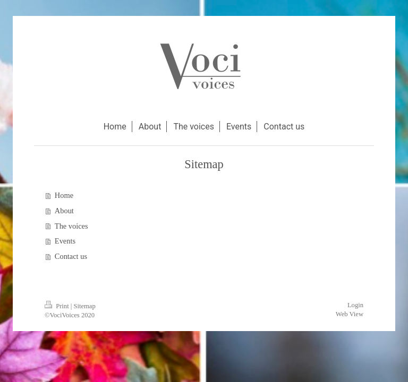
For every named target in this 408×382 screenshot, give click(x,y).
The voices (71, 226)
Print (58, 306)
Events (65, 241)
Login (355, 305)
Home (64, 195)
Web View (349, 314)
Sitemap (84, 306)
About (64, 210)
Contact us (71, 256)
